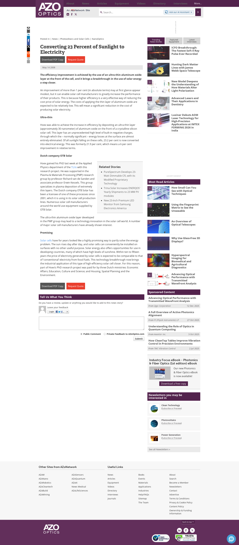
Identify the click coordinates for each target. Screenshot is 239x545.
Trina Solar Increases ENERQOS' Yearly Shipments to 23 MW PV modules (122, 192)
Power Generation (170, 424)
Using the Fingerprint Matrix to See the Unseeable (183, 202)
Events (141, 468)
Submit (139, 338)
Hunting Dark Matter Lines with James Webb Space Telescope (184, 67)
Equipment (113, 472)
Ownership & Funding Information (180, 502)
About (172, 464)
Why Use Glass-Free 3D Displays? (184, 234)
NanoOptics (98, 38)
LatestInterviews (191, 40)
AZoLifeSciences (80, 480)
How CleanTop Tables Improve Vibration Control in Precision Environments (171, 332)
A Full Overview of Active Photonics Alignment (168, 305)
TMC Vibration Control (165, 338)
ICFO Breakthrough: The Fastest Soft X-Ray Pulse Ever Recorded (185, 50)
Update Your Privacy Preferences (61, 541)
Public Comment (92, 333)
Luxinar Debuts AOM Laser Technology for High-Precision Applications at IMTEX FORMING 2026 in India (184, 120)
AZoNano (43, 468)
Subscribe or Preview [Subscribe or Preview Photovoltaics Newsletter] (171, 413)
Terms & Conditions (179, 488)
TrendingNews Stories (156, 40)
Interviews (113, 484)
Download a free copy (173, 373)
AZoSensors (78, 464)
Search (172, 468)
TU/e (74, 167)
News (55, 38)
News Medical (79, 476)
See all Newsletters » (159, 439)
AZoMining (44, 484)
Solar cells (46, 240)
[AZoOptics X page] (76, 14)
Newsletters (175, 476)
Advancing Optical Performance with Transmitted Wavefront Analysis (185, 271)
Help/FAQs (143, 484)
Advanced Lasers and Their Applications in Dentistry (183, 100)
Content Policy (176, 496)
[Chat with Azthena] (231, 538)
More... (195, 3)
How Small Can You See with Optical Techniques (185, 184)
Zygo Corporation (162, 297)
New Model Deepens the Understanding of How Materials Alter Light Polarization (185, 85)
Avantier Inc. (160, 324)
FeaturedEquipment (174, 40)
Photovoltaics (168, 410)
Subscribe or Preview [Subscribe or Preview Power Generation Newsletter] (171, 428)
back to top (188, 511)
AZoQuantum (78, 468)
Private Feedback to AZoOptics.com (125, 333)
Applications (144, 476)
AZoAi (74, 472)
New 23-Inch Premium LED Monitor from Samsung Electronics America (119, 204)
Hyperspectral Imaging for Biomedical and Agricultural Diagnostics (185, 252)
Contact (173, 480)
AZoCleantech (46, 476)
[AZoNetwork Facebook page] (72, 14)
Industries (143, 480)
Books (141, 464)
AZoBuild (43, 480)
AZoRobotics (45, 472)
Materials (143, 472)
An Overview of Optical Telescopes (184, 218)
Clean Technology (170, 395)
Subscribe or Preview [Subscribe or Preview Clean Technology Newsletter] (171, 398)
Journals (112, 488)
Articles (111, 468)
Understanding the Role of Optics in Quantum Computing (169, 319)
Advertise (174, 484)
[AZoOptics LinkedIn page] (68, 14)
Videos (111, 476)
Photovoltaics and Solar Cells (74, 38)
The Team (143, 492)
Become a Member (179, 472)
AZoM (42, 464)
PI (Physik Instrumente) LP (166, 311)
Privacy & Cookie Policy (180, 492)
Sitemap (142, 488)
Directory (112, 480)
